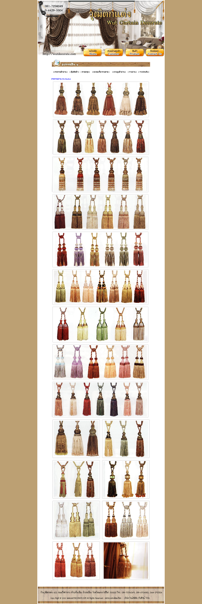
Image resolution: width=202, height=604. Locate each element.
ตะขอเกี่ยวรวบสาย (100, 72)
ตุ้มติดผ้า (74, 72)
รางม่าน (132, 72)
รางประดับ (144, 72)
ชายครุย (85, 72)
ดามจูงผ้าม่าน (119, 72)
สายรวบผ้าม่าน (60, 72)
